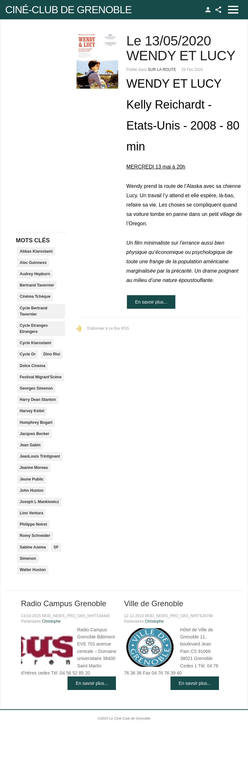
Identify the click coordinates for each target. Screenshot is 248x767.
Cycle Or (28, 354)
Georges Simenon (36, 388)
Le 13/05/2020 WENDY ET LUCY (180, 48)
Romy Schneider (35, 535)
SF (56, 547)
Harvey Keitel (32, 411)
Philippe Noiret (33, 524)
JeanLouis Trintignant (40, 456)
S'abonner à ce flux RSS (108, 328)
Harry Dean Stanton (38, 399)
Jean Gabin (30, 445)
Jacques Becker (34, 434)
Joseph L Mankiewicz (39, 502)
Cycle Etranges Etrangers (34, 328)
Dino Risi (51, 354)
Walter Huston (33, 570)
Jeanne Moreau (34, 467)
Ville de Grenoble (153, 603)
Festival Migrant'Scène (41, 377)
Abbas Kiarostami (36, 251)
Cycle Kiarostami (35, 343)
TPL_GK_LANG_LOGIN (208, 9)
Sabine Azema (33, 547)
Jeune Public (32, 479)
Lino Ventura (31, 513)
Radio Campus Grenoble (63, 603)
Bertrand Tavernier (37, 285)
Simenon (28, 558)
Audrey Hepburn (35, 274)
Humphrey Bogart (36, 422)
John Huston (31, 490)
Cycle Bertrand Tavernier (33, 311)
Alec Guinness (33, 262)
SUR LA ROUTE (162, 69)
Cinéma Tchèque (35, 296)
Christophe (51, 621)
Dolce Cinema (32, 366)
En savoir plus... (151, 302)
